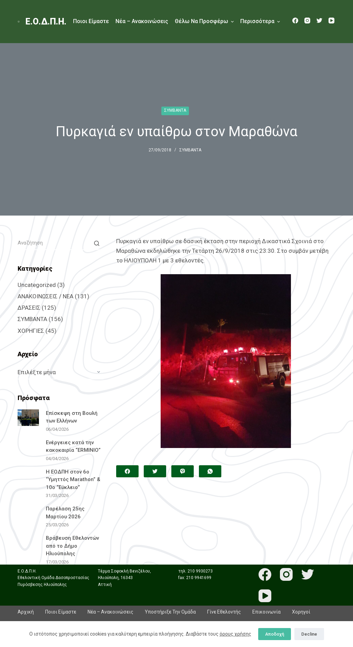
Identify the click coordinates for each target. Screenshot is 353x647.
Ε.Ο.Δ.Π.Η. (46, 22)
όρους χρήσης (235, 634)
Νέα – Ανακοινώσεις (141, 21)
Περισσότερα (260, 21)
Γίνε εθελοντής (224, 612)
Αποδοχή (274, 634)
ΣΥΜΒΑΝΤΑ (175, 110)
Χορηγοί (301, 612)
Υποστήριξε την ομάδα (170, 612)
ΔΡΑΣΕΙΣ (29, 307)
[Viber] (182, 471)
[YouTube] (331, 20)
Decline (309, 634)
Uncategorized (37, 284)
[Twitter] (319, 20)
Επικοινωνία (266, 612)
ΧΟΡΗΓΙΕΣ (31, 330)
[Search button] (96, 243)
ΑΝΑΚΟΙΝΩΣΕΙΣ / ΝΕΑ (45, 296)
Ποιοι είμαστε (91, 21)
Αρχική (26, 612)
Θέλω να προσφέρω (204, 21)
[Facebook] (295, 20)
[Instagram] (307, 20)
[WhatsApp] (210, 471)
